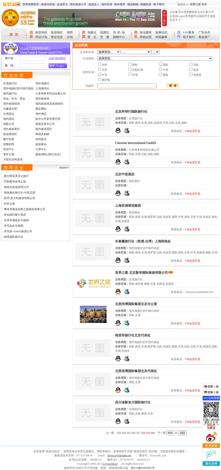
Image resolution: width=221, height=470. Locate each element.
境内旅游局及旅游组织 (49, 103)
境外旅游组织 (11, 103)
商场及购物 (42, 134)
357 (138, 433)
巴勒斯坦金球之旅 (15, 181)
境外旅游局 (42, 98)
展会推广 (204, 37)
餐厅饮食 (8, 139)
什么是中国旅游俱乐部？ (35, 48)
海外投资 (106, 4)
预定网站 (41, 108)
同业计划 (41, 37)
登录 (204, 4)
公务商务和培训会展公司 (50, 93)
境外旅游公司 (78, 4)
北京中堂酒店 (124, 174)
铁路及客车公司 (45, 124)
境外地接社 (42, 83)
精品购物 (132, 4)
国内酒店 (8, 118)
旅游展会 (41, 144)
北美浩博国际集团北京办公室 (136, 304)
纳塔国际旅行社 (13, 236)
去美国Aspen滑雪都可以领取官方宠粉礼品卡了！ (192, 18)
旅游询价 (41, 32)
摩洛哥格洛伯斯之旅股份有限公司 (24, 209)
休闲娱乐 (41, 139)
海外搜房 (119, 4)
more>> (64, 167)
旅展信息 (161, 32)
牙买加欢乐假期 (13, 225)
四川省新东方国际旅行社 (133, 402)
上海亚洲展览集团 (128, 205)
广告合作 (204, 32)
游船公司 (8, 124)
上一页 (110, 433)
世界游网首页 (31, 4)
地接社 (91, 32)
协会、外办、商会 (14, 98)
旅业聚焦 (146, 32)
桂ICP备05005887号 (143, 468)
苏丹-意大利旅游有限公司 (19, 198)
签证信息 (57, 37)
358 (143, 433)
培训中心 (8, 149)
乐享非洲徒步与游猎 (16, 220)
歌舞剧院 (8, 144)
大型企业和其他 (13, 159)
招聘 (70, 32)
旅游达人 (93, 4)
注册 (51, 58)
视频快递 (145, 4)
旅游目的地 (48, 4)
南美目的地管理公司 (16, 187)
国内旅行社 (10, 93)
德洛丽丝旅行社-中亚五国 (19, 192)
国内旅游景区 (43, 129)
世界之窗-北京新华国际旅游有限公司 (141, 272)
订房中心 (41, 149)
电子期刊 (158, 4)
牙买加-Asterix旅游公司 (18, 231)
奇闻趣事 (161, 37)
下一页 (161, 433)
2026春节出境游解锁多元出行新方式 (192, 12)
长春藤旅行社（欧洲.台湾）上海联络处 (143, 241)
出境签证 (8, 113)
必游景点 (62, 4)
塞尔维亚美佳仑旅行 (16, 176)
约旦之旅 (9, 203)
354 (124, 433)
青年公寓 (8, 154)
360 (153, 433)
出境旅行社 (10, 83)
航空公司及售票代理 (47, 118)
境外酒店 (41, 113)
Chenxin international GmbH (135, 143)
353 (119, 433)
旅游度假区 (10, 134)
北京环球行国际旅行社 (131, 111)
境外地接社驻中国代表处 (18, 88)
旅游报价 (57, 32)
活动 (70, 37)
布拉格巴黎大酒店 (15, 214)
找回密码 (60, 58)
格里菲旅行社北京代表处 (133, 335)
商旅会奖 (146, 37)
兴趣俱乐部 (10, 108)
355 (128, 433)
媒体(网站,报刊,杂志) (48, 154)
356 (133, 433)
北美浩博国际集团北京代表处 (136, 371)
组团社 (104, 32)
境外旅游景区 (11, 129)
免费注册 (195, 4)
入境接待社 (42, 88)
